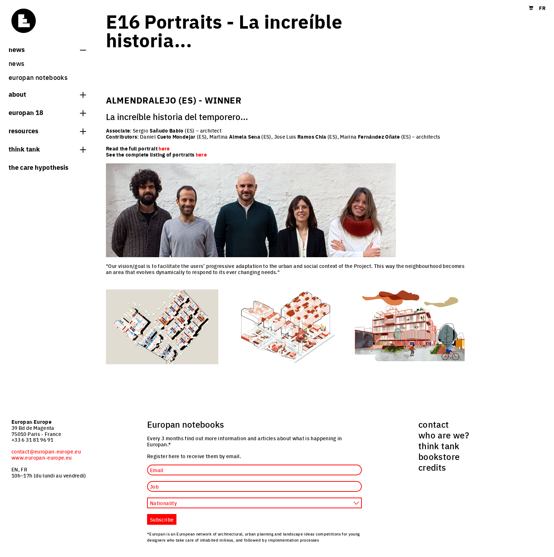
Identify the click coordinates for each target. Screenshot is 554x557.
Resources (47, 130)
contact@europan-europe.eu (46, 451)
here (201, 154)
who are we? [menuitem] (443, 435)
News (47, 49)
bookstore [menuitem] (439, 456)
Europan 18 (47, 112)
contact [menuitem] (433, 424)
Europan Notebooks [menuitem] (38, 77)
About (47, 94)
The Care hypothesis (38, 167)
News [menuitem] (16, 63)
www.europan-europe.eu (41, 457)
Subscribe (162, 519)
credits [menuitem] (432, 467)
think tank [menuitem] (439, 446)
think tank (47, 148)
